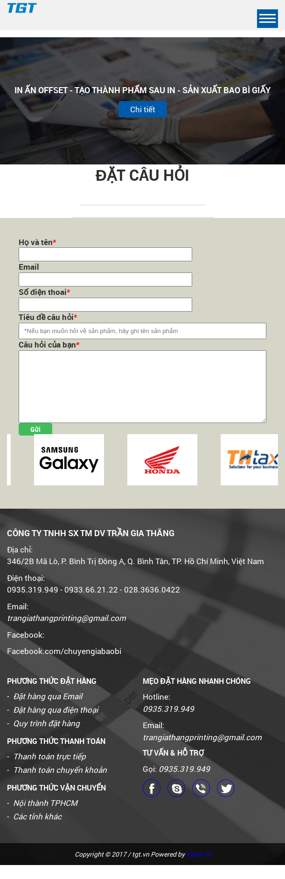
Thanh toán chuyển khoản (60, 783)
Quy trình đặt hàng (46, 737)
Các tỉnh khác (37, 830)
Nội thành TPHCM (45, 816)
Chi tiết (142, 109)
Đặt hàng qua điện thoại (55, 723)
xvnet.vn (198, 868)
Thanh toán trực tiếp (49, 770)
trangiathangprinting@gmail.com (66, 632)
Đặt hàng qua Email (47, 710)
